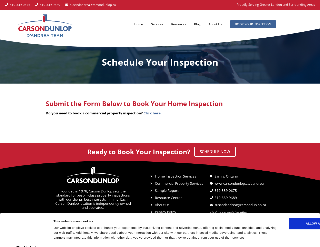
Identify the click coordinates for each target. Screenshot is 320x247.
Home (138, 24)
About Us (215, 24)
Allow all (286, 208)
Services (157, 24)
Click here (152, 113)
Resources (178, 24)
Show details (62, 239)
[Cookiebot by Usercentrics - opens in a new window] (26, 239)
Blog (197, 24)
